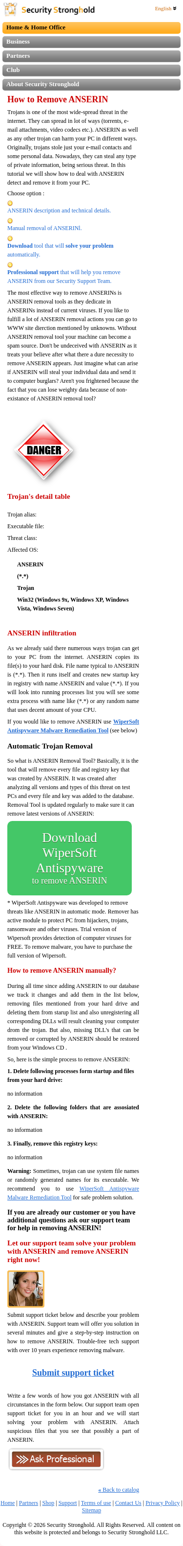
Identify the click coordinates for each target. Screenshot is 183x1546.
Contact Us (128, 1502)
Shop (48, 1502)
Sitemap (91, 1510)
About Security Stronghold (42, 84)
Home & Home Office (35, 27)
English (166, 8)
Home (7, 1502)
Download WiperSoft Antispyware (69, 858)
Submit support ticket (73, 1373)
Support (68, 1502)
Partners (18, 55)
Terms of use (96, 1502)
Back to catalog (118, 1489)
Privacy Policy (162, 1502)
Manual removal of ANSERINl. (44, 228)
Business (18, 41)
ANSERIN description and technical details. (59, 210)
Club (13, 69)
